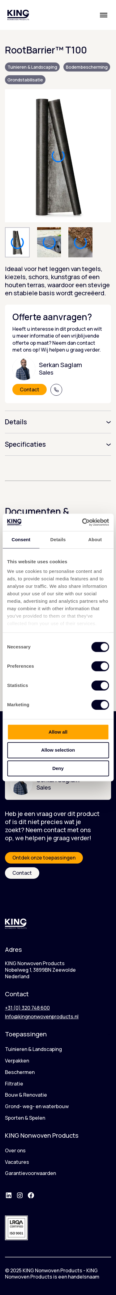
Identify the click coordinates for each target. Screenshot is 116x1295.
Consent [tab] (20, 539)
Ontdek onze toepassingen (43, 857)
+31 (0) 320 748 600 (27, 1007)
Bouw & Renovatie (26, 1094)
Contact (29, 389)
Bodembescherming (87, 67)
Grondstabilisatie (25, 80)
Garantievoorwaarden (30, 1173)
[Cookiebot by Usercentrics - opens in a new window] (82, 522)
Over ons (15, 1150)
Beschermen (20, 1072)
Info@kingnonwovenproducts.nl (42, 1016)
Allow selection (58, 750)
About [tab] (95, 539)
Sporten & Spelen (25, 1117)
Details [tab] (58, 539)
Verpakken (17, 1060)
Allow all (58, 732)
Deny (58, 768)
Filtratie (14, 1083)
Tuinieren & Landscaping (32, 67)
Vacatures (17, 1162)
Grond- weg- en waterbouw (37, 1106)
